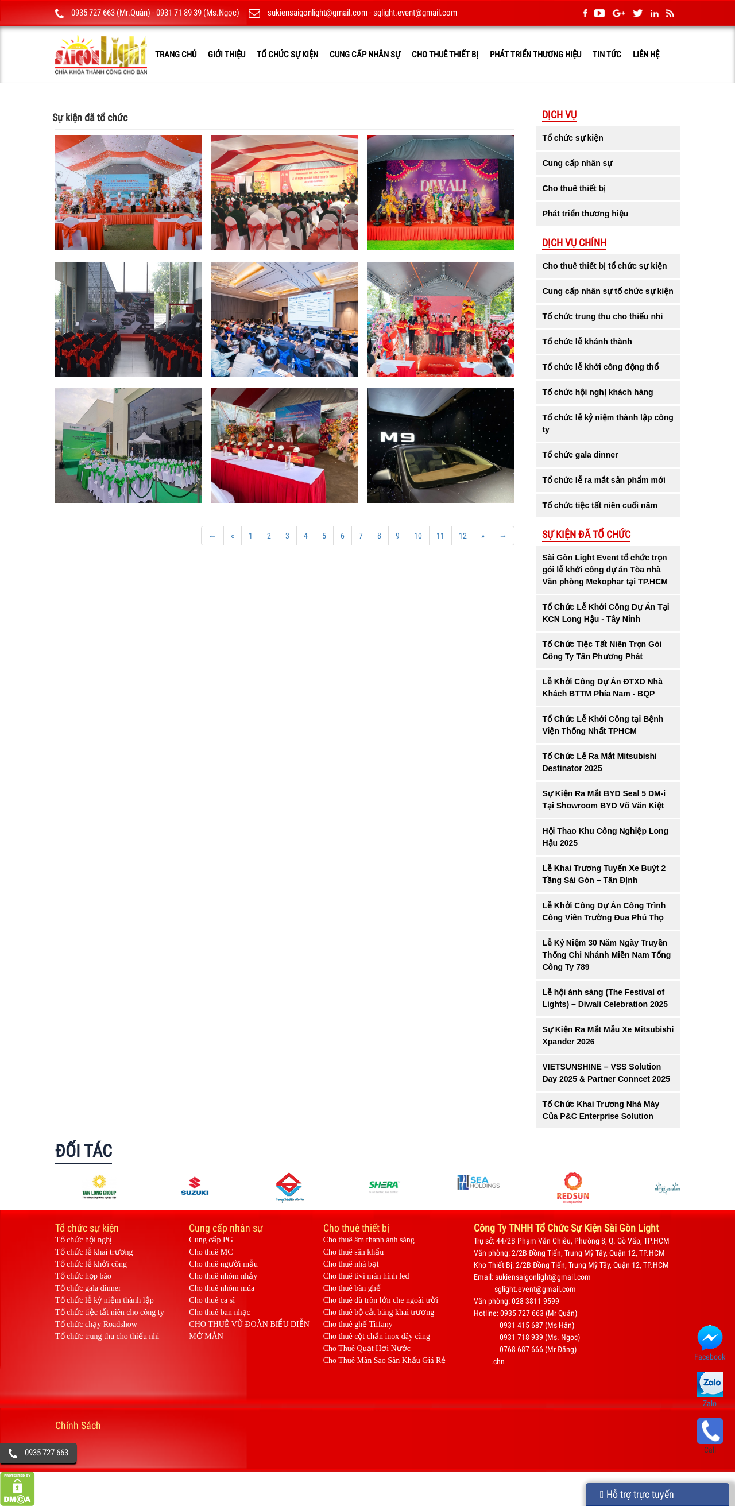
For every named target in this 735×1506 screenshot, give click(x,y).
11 (440, 535)
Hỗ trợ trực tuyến (637, 1494)
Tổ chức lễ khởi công (91, 1264)
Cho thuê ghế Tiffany (358, 1324)
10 (418, 535)
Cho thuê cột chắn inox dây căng (376, 1336)
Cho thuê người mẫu (223, 1264)
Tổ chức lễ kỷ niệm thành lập (104, 1300)
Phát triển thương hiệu (535, 54)
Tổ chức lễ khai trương (94, 1252)
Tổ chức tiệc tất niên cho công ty (109, 1312)
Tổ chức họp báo (83, 1276)
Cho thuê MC (211, 1252)
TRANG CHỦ (175, 54)
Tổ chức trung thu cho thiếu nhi (107, 1336)
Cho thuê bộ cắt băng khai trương (378, 1312)
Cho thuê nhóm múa (221, 1288)
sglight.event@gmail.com (415, 12)
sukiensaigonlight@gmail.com (318, 12)
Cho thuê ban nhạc (219, 1312)
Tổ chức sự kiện (287, 54)
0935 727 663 (46, 1452)
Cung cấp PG (211, 1240)
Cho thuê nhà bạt (351, 1264)
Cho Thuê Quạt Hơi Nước (367, 1348)
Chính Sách (78, 1425)
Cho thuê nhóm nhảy (223, 1276)
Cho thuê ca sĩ (212, 1300)
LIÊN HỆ (646, 54)
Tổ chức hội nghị (83, 1240)
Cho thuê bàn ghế (352, 1288)
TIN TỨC (607, 54)
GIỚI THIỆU (226, 54)
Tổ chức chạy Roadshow (96, 1324)
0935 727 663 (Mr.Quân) (110, 12)
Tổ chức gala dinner (88, 1288)
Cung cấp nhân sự (365, 54)
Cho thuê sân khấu (353, 1252)
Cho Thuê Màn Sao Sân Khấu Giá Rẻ (384, 1360)
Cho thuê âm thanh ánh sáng (369, 1240)
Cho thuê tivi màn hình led (366, 1276)
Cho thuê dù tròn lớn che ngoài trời (380, 1300)
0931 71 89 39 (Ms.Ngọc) (197, 12)
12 (463, 535)
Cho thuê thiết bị (445, 54)
